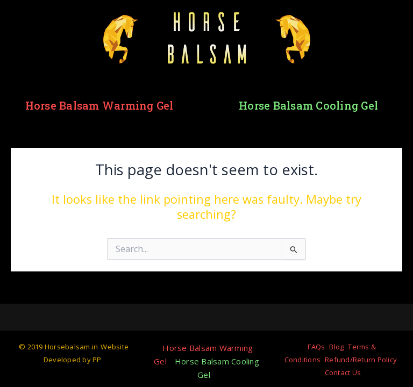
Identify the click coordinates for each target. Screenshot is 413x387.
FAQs (316, 347)
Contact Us (343, 372)
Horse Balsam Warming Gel (99, 105)
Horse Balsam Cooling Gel (308, 105)
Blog (336, 347)
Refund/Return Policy (361, 359)
